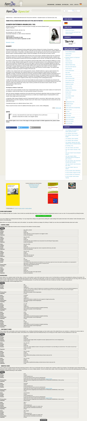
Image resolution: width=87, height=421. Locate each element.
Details (2, 228)
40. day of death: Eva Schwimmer (73, 174)
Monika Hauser (69, 68)
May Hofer (68, 72)
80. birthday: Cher (69, 145)
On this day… (65, 4)
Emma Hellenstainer (70, 70)
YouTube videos (3, 275)
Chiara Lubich (68, 113)
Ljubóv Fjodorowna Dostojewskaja (73, 107)
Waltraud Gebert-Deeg (70, 64)
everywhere (75, 10)
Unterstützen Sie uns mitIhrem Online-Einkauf (34, 186)
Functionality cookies (6, 329)
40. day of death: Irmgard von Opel (73, 172)
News (71, 4)
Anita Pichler (68, 94)
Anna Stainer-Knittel (70, 95)
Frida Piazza (68, 115)
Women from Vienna (70, 30)
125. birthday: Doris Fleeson (71, 133)
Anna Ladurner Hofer (70, 80)
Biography (8, 42)
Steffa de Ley (68, 105)
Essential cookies (4, 225)
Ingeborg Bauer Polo (70, 101)
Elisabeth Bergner (69, 103)
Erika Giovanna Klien (70, 78)
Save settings (43, 420)
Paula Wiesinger (69, 123)
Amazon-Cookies (49, 378)
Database (58, 4)
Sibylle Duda (58, 107)
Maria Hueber (68, 74)
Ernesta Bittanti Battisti (70, 51)
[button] (11, 127)
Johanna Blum (69, 53)
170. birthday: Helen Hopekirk (72, 138)
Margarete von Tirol (70, 82)
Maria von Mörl (69, 86)
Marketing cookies (5, 366)
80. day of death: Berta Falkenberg (73, 170)
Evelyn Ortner (68, 92)
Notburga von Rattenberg (71, 90)
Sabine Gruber (69, 109)
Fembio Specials (9, 17)
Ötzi (66, 99)
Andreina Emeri (69, 60)
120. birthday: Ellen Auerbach (72, 140)
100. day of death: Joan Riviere (72, 147)
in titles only (75, 11)
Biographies (50, 4)
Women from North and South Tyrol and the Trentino (25, 17)
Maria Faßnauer (69, 62)
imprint (16, 208)
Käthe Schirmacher (70, 119)
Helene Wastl (68, 97)
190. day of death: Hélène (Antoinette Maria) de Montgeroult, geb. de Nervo (73, 157)
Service (76, 4)
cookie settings (28, 208)
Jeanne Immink (69, 76)
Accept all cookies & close (43, 215)
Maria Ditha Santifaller (70, 117)
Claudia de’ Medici (69, 84)
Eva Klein (68, 111)
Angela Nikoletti (69, 88)
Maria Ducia (68, 55)
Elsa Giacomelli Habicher (71, 66)
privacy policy (21, 208)
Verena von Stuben (70, 121)
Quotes (12, 42)
